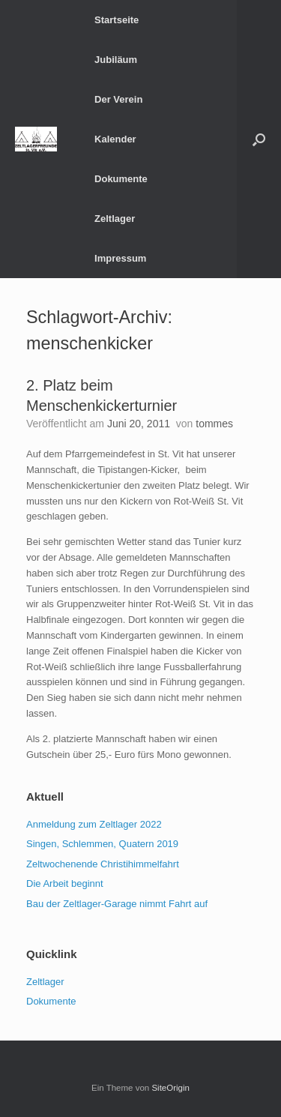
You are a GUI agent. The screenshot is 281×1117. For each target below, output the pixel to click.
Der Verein (118, 99)
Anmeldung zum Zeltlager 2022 (94, 824)
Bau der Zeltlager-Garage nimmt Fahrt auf (117, 903)
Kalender (115, 139)
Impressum (120, 258)
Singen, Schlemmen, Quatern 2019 (102, 843)
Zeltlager (114, 218)
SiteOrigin (170, 1087)
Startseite (116, 19)
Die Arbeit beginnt (64, 883)
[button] (259, 139)
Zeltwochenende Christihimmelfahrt (102, 864)
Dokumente (121, 178)
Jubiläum (115, 59)
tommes (214, 424)
